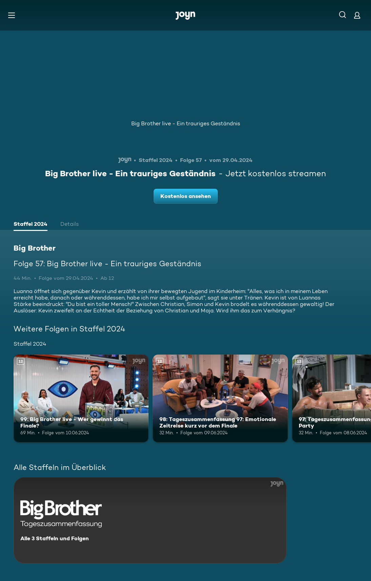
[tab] (30, 225)
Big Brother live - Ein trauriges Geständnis (185, 123)
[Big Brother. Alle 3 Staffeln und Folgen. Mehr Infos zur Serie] (150, 520)
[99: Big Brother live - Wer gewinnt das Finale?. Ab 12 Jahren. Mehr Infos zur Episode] (81, 398)
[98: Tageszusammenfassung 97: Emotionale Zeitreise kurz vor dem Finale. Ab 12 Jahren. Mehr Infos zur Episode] (220, 398)
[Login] (357, 15)
